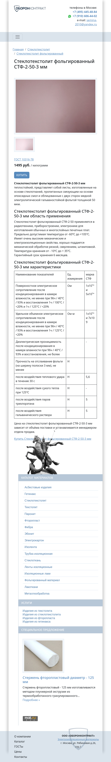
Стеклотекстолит (38, 49)
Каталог (19, 741)
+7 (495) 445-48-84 (85, 12)
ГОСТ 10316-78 (24, 159)
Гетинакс (30, 493)
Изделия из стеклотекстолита (42, 614)
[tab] (60, 487)
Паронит (30, 513)
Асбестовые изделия (38, 487)
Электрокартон (34, 540)
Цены (18, 751)
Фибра (29, 527)
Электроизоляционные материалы (78, 739)
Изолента (31, 547)
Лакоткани (31, 586)
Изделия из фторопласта (39, 618)
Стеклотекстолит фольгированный (40, 53)
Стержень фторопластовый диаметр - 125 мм (58, 679)
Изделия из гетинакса (36, 621)
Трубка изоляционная (39, 553)
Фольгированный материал (42, 580)
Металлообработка (37, 593)
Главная (18, 49)
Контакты (20, 757)
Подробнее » (31, 700)
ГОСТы (18, 746)
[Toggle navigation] (17, 36)
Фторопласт (32, 520)
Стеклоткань (33, 560)
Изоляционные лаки (37, 573)
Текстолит (31, 507)
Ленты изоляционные (38, 567)
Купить (21, 175)
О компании (22, 736)
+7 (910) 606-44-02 (85, 16)
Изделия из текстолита (37, 610)
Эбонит (29, 533)
